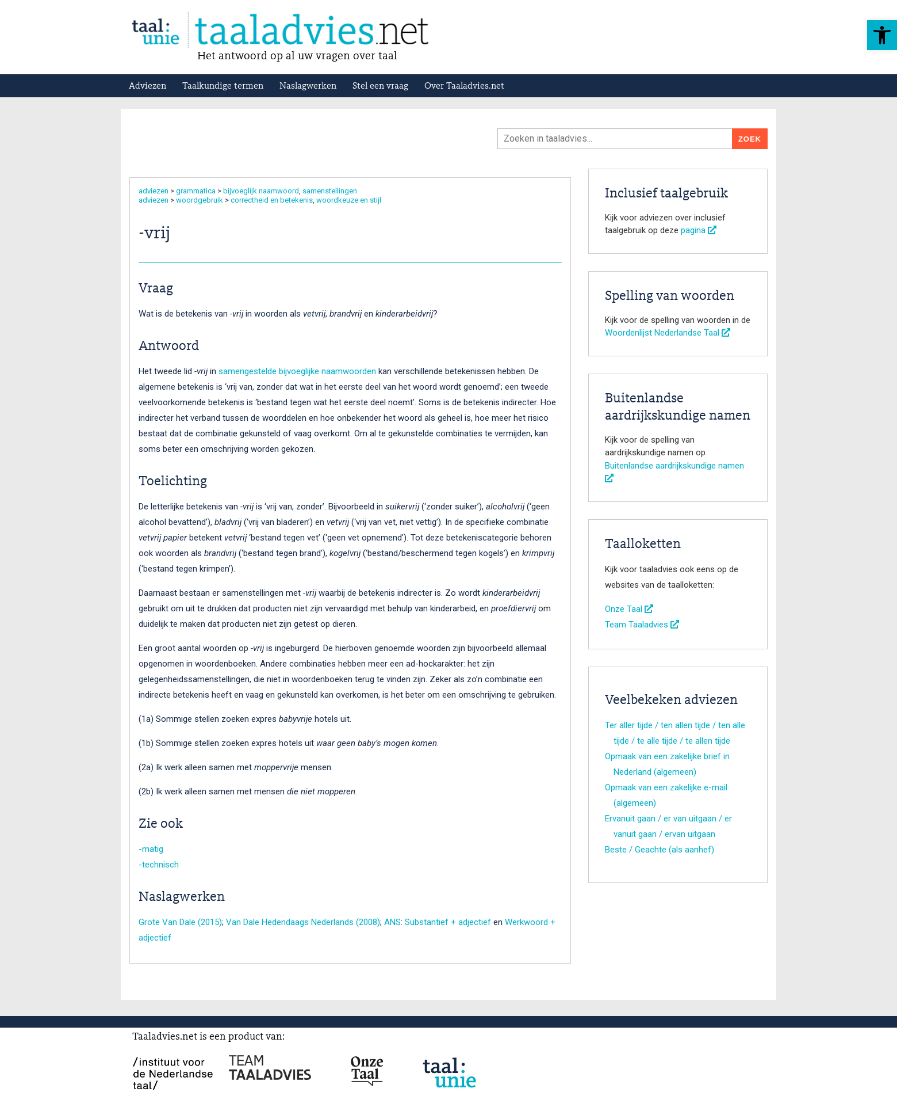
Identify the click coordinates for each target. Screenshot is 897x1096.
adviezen (153, 191)
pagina (698, 230)
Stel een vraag (380, 86)
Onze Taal (629, 609)
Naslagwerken (307, 86)
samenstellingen (329, 191)
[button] (882, 35)
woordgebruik (199, 200)
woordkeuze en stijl (348, 200)
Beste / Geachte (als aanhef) (659, 849)
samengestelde (247, 371)
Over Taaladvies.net (464, 86)
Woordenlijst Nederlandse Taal (667, 333)
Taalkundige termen (222, 86)
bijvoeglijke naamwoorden (327, 371)
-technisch (159, 864)
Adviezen (147, 86)
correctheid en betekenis (272, 200)
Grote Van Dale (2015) (180, 922)
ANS (392, 922)
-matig (151, 849)
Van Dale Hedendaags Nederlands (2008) (303, 922)
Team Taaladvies (642, 624)
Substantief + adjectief (448, 922)
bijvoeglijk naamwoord (261, 191)
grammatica (196, 191)
